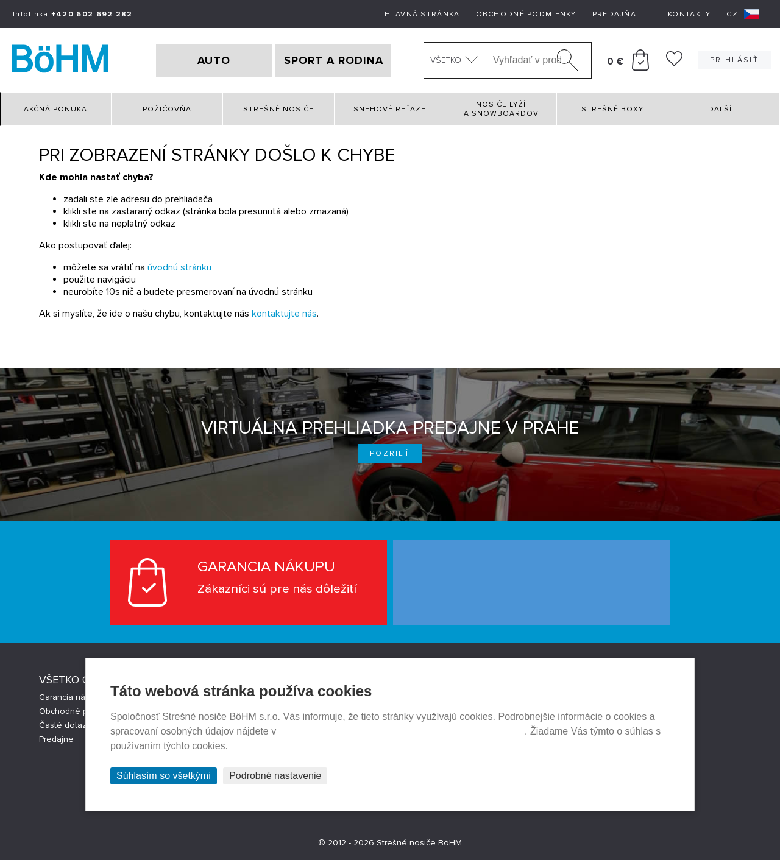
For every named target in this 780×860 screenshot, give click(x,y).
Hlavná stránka (422, 14)
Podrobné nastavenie (275, 775)
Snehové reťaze (389, 109)
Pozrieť (390, 453)
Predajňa (614, 14)
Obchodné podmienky (526, 14)
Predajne (56, 739)
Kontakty (689, 14)
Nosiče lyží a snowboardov (501, 109)
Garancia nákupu (71, 697)
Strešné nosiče (278, 109)
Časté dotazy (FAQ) (76, 725)
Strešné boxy (612, 109)
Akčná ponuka (55, 109)
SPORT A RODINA (333, 60)
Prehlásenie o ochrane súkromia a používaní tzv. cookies (402, 731)
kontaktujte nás (284, 314)
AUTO (213, 60)
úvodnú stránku (179, 267)
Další (724, 109)
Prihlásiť (734, 60)
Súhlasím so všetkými (163, 775)
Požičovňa (167, 109)
